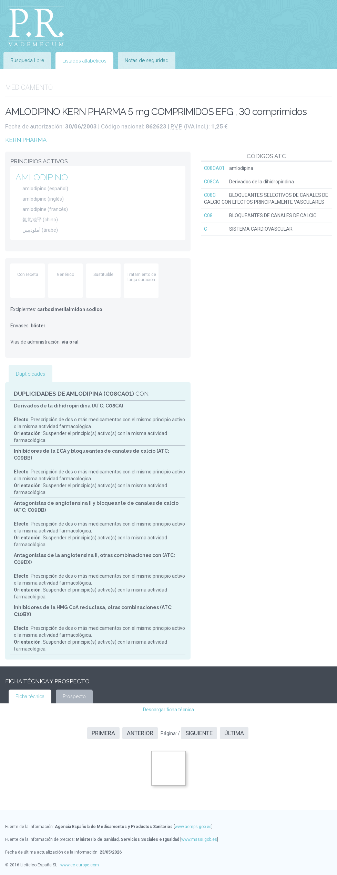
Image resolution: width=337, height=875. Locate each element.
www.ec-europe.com (79, 865)
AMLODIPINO (42, 177)
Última (234, 733)
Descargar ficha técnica (168, 709)
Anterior (140, 733)
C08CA (211, 181)
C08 (208, 215)
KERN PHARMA (26, 139)
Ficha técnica (30, 696)
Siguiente (199, 733)
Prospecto (74, 696)
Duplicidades (30, 374)
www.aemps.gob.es (193, 826)
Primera (103, 733)
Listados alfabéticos (84, 61)
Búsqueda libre (27, 60)
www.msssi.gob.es (199, 839)
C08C (210, 195)
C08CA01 (214, 168)
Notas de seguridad (146, 60)
